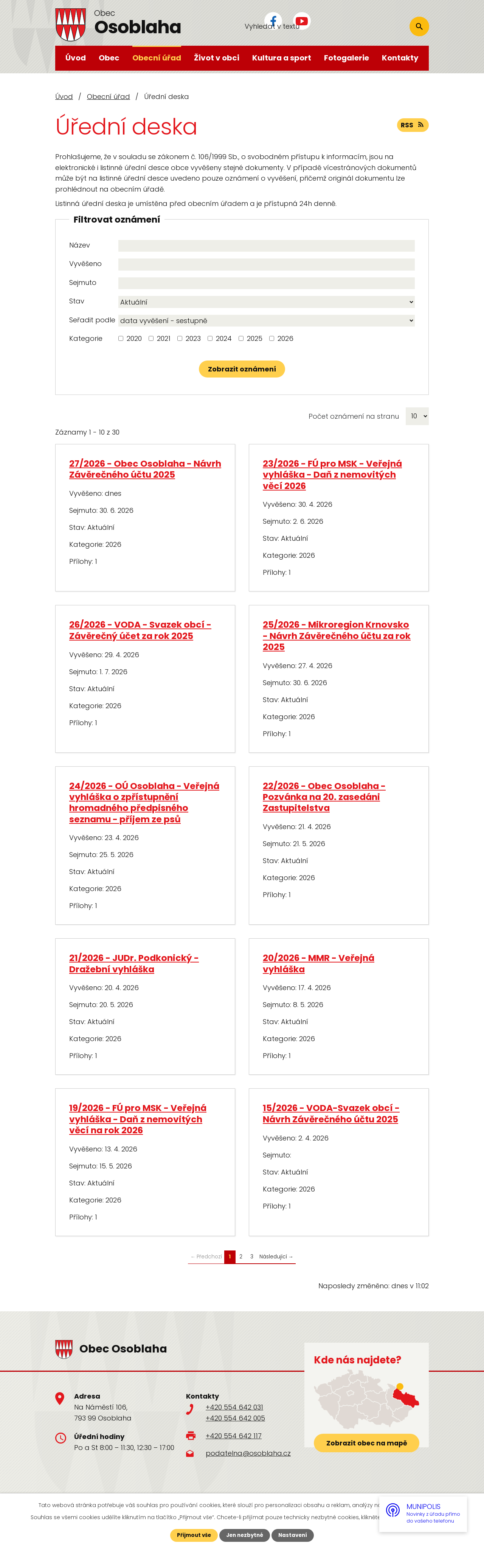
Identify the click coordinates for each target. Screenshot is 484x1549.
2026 (285, 338)
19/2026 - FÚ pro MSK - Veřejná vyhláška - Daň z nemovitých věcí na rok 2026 (137, 1119)
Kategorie (85, 338)
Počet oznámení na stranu (354, 416)
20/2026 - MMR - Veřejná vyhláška (318, 963)
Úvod (75, 58)
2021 (164, 338)
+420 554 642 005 (235, 1418)
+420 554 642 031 (234, 1407)
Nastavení (295, 1535)
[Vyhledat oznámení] (242, 369)
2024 (224, 338)
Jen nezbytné (245, 1535)
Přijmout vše (192, 1535)
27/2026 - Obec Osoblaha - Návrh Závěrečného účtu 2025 (145, 469)
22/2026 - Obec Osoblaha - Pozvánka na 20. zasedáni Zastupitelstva (324, 797)
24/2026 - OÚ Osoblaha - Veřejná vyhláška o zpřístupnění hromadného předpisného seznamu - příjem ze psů (144, 802)
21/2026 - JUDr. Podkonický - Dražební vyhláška (134, 963)
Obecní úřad (156, 58)
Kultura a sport (281, 58)
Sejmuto (82, 282)
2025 (254, 338)
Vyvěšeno (85, 263)
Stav (76, 301)
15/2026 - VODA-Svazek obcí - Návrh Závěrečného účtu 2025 (331, 1113)
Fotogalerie (346, 58)
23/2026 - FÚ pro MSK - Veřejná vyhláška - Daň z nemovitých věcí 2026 (332, 474)
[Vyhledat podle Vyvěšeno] (266, 264)
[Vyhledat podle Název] (266, 246)
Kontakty (400, 58)
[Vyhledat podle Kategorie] (120, 338)
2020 (134, 338)
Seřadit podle (92, 320)
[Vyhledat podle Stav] (266, 302)
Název (79, 245)
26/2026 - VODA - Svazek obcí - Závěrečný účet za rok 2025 (140, 630)
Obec (109, 58)
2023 (193, 338)
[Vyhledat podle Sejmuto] (266, 283)
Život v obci (216, 58)
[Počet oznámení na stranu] (417, 416)
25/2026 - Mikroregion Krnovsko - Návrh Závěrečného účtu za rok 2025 (337, 635)
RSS (412, 126)
